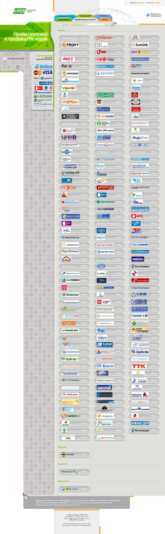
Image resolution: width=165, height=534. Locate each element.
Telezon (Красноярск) (71, 52)
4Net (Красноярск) (70, 38)
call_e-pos (74, 518)
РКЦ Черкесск (68, 266)
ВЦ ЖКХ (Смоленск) (105, 88)
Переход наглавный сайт (156, 15)
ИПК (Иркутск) (103, 152)
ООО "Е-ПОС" (73, 515)
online (83, 38)
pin (120, 109)
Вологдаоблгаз (103, 81)
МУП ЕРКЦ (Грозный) (106, 223)
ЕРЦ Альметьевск (70, 123)
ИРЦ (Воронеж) (138, 152)
